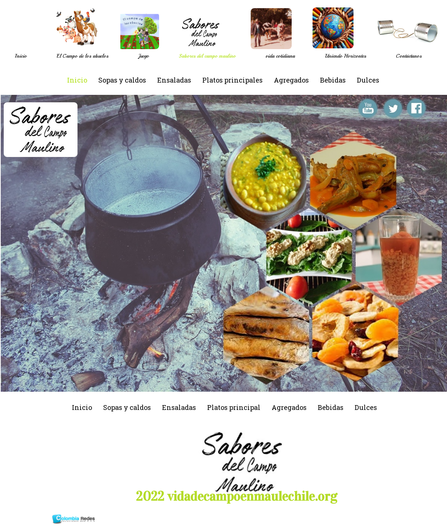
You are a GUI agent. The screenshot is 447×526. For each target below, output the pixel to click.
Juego (143, 56)
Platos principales (232, 80)
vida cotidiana (280, 56)
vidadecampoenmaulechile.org (252, 496)
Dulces (368, 80)
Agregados (291, 80)
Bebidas (333, 80)
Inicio (21, 56)
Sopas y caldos (122, 80)
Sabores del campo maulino (207, 56)
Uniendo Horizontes (345, 56)
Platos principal (233, 407)
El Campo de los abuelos (82, 56)
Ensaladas (174, 80)
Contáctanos (409, 56)
